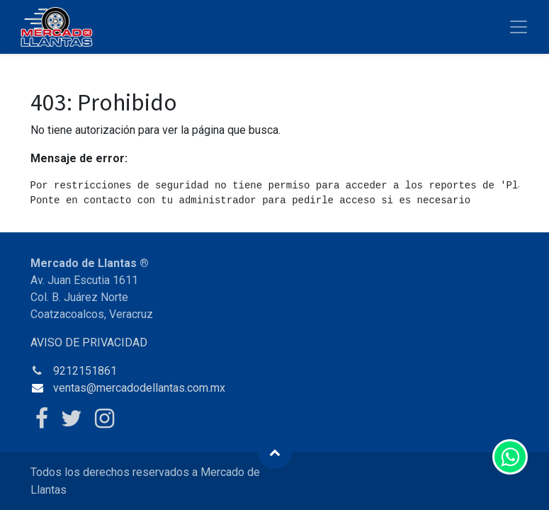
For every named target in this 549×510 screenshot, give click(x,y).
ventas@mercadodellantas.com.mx (139, 388)
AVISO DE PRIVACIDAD (88, 342)
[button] (275, 452)
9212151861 (85, 371)
